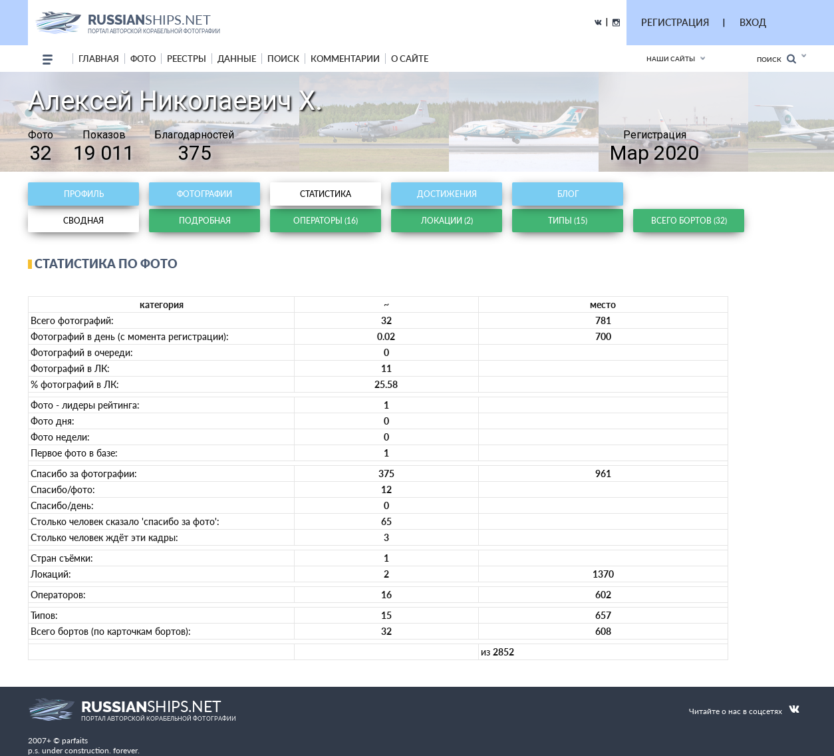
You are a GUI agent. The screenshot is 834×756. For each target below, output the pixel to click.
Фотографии (204, 194)
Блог (568, 194)
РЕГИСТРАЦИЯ (675, 22)
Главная (98, 58)
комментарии (345, 58)
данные (236, 58)
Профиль (84, 194)
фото (143, 58)
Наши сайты (670, 59)
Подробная (205, 221)
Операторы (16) (325, 221)
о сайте (409, 58)
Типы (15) (567, 221)
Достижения (447, 194)
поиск (283, 58)
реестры (186, 58)
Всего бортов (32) (689, 221)
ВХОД (753, 22)
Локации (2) (447, 221)
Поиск (776, 59)
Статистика (325, 194)
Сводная (83, 221)
